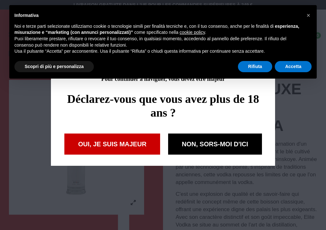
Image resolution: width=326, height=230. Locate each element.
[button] (308, 15)
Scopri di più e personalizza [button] (54, 66)
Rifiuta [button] (255, 66)
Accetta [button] (293, 66)
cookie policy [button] (192, 32)
